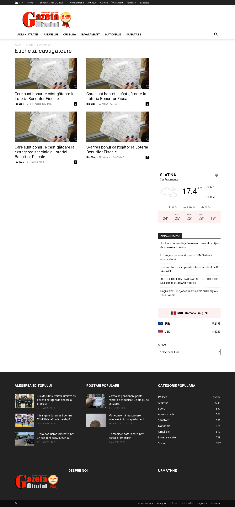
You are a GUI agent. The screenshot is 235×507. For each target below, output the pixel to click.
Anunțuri (92, 2)
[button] (216, 35)
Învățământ (117, 2)
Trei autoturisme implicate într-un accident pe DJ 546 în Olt (190, 269)
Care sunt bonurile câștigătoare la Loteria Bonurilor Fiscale (44, 96)
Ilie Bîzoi (19, 103)
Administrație (77, 2)
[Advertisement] (150, 19)
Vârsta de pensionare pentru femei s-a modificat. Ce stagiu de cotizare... (129, 400)
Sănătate (144, 2)
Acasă (18, 45)
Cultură (104, 2)
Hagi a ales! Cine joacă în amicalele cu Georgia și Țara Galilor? (189, 293)
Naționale (131, 2)
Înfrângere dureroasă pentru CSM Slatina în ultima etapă (186, 257)
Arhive (162, 344)
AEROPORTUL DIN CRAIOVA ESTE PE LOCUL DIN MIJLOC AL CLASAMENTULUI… (189, 281)
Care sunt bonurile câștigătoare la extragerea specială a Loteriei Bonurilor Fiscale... (44, 152)
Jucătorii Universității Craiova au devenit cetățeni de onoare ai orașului (190, 245)
